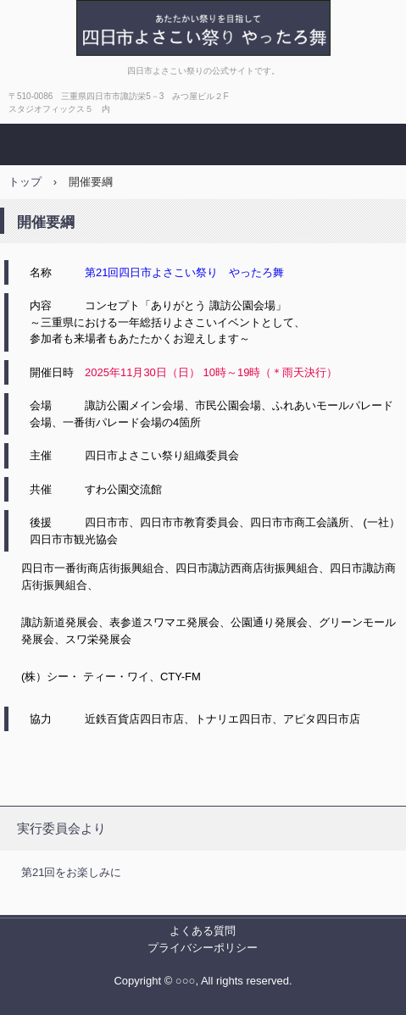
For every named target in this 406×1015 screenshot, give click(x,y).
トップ (25, 181)
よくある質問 (203, 930)
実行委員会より (61, 828)
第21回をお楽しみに (71, 872)
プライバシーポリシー (202, 947)
